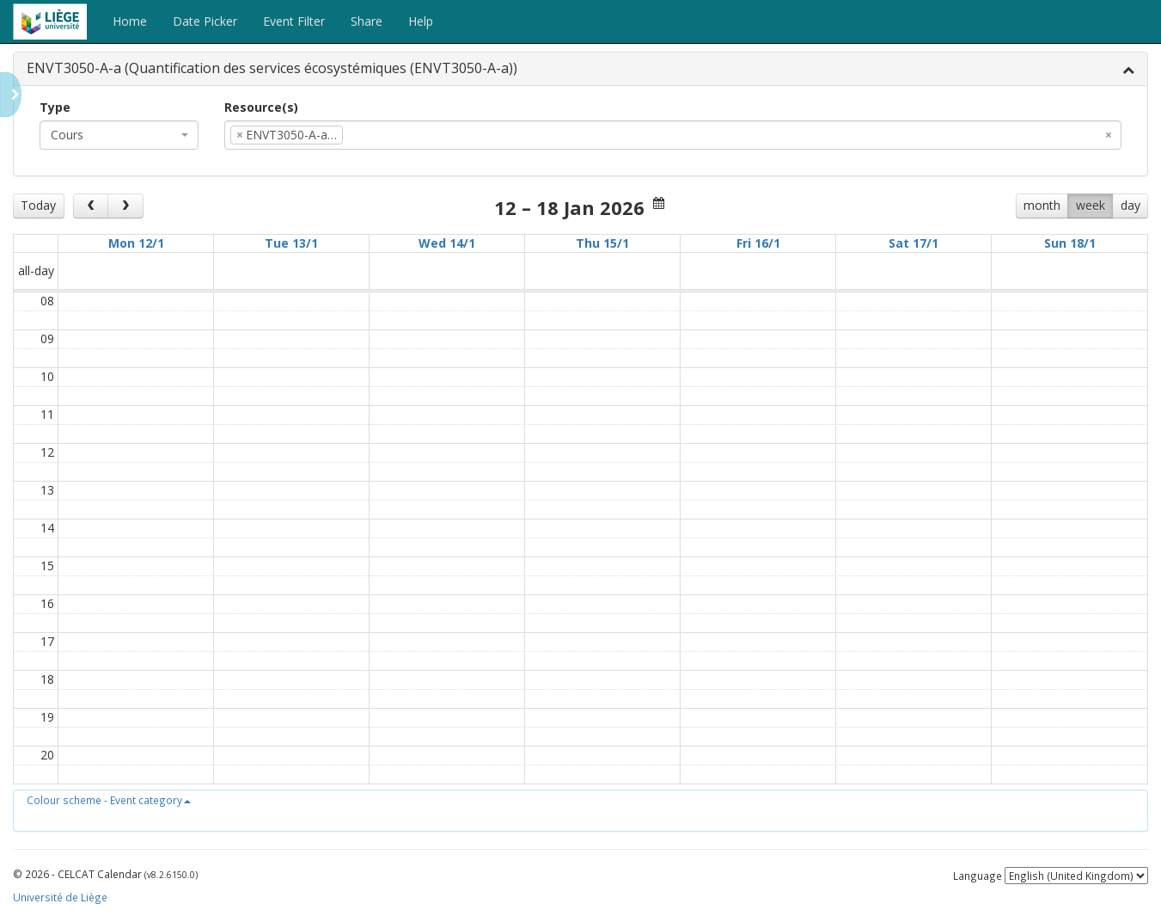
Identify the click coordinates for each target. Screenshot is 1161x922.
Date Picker (205, 21)
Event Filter (294, 21)
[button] (109, 800)
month (1042, 205)
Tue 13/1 (291, 243)
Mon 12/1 (136, 243)
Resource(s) (261, 107)
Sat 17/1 (913, 243)
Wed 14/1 (447, 243)
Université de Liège (60, 897)
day (1130, 205)
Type (55, 107)
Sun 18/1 (1070, 243)
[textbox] (373, 135)
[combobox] (119, 135)
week (1090, 205)
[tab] (580, 69)
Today (38, 205)
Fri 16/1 (758, 243)
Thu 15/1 (602, 243)
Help (420, 21)
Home (130, 21)
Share (366, 21)
